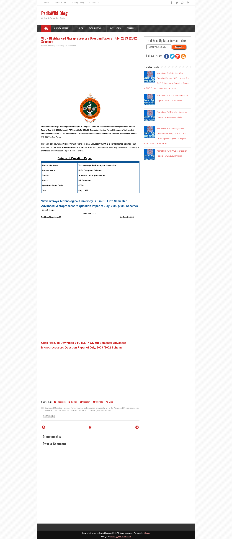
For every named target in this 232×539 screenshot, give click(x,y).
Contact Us (94, 2)
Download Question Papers (57, 408)
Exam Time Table (96, 28)
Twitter (73, 402)
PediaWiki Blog (54, 13)
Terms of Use (60, 2)
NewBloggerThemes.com (120, 536)
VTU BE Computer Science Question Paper (64, 410)
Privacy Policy (78, 2)
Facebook (59, 402)
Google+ (85, 402)
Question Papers (61, 28)
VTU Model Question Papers (98, 410)
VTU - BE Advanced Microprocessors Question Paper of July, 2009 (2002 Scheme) (89, 40)
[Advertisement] (90, 71)
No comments (70, 46)
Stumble (98, 402)
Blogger (147, 533)
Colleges (131, 28)
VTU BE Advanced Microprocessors (122, 408)
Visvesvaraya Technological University (88, 408)
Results (79, 28)
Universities (115, 28)
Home (46, 2)
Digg (109, 402)
